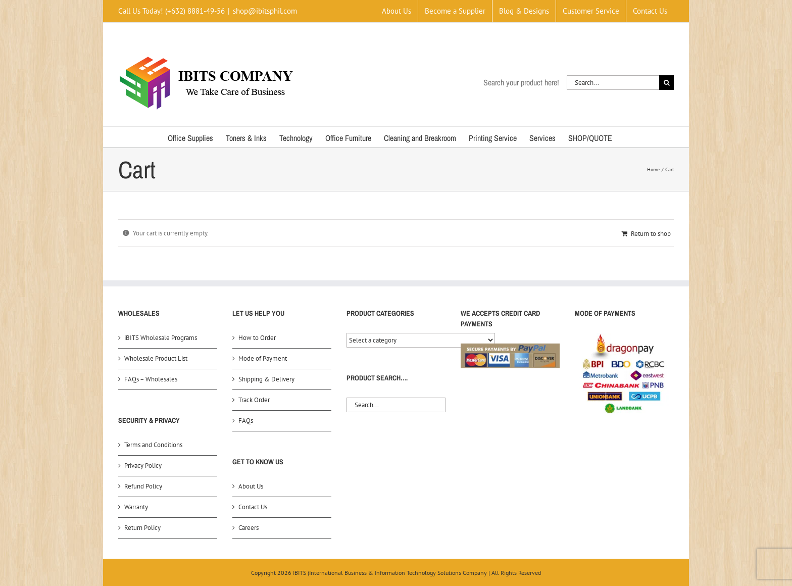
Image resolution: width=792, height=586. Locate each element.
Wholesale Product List (155, 358)
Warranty (136, 507)
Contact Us (252, 507)
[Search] (666, 82)
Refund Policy (143, 486)
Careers (248, 527)
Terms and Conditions (153, 445)
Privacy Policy (143, 465)
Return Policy (142, 527)
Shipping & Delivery (266, 379)
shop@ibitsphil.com (265, 11)
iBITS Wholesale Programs (160, 337)
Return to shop (651, 233)
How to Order (257, 337)
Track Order (254, 400)
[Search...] (613, 82)
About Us (250, 486)
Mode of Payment (262, 358)
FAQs (245, 420)
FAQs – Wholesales (150, 379)
